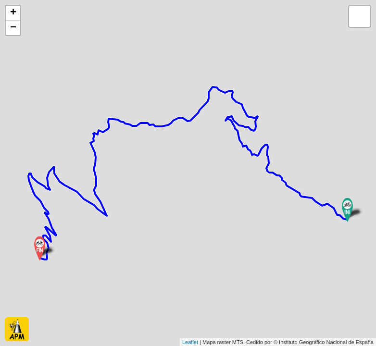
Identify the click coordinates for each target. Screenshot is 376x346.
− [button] (13, 28)
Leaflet (190, 342)
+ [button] (13, 13)
